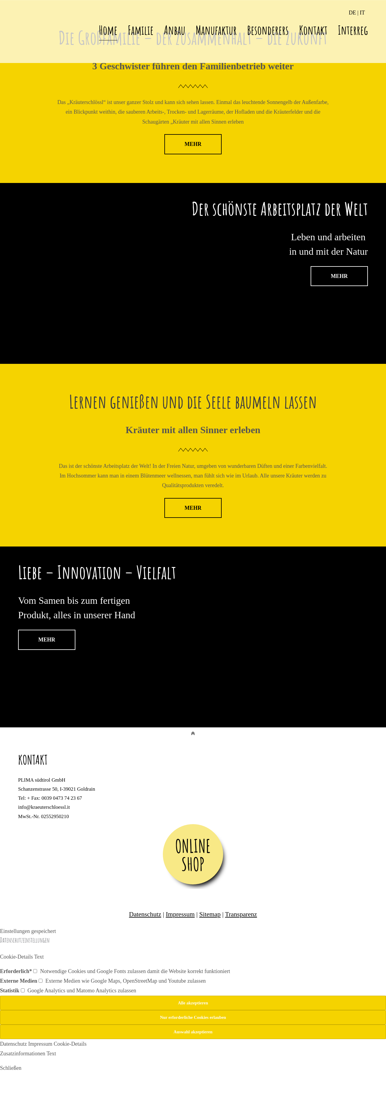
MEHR (193, 144)
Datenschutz (145, 914)
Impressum (180, 914)
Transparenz (241, 914)
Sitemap (210, 914)
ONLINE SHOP (193, 854)
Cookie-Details (70, 1044)
